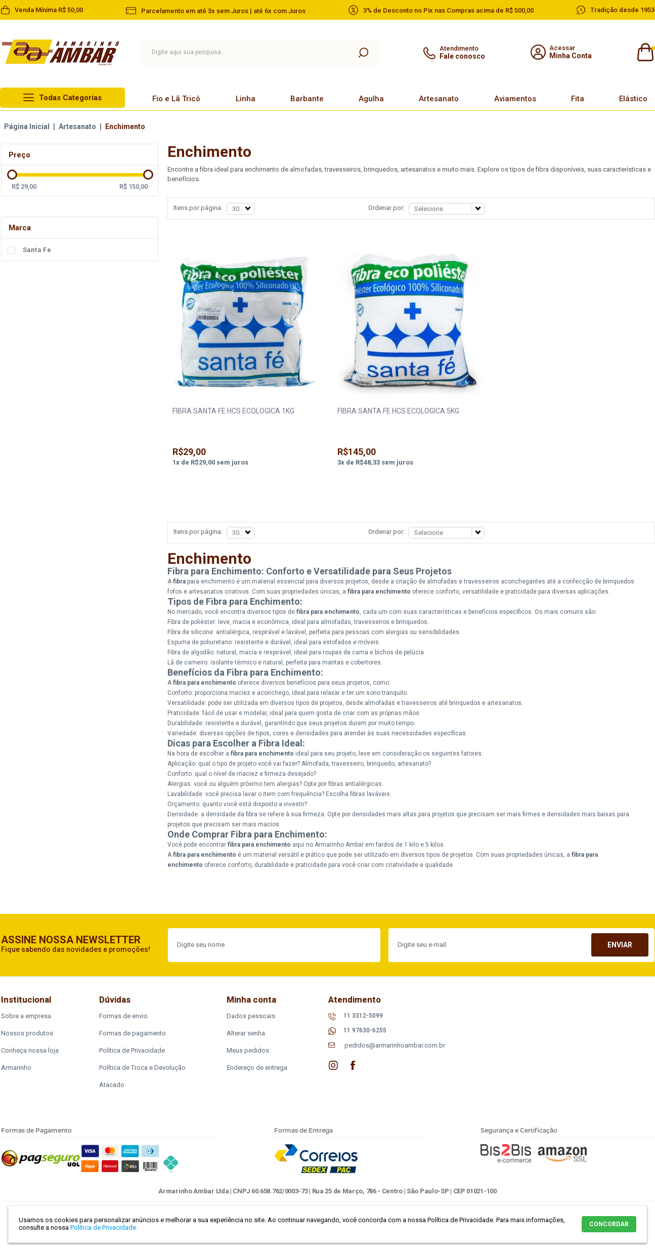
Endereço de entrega (257, 1067)
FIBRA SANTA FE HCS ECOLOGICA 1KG (233, 411)
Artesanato (439, 98)
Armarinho (16, 1067)
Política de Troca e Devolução (142, 1067)
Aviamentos (515, 98)
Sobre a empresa (26, 1016)
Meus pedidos (248, 1050)
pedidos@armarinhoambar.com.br (394, 1045)
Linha (245, 98)
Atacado (111, 1085)
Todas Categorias (70, 97)
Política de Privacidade (132, 1050)
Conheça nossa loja (30, 1050)
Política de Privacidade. (104, 1227)
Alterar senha (246, 1033)
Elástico (633, 98)
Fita (577, 98)
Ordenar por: (386, 208)
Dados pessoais (251, 1016)
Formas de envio (123, 1016)
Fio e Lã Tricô (176, 98)
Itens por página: (198, 208)
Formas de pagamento (132, 1033)
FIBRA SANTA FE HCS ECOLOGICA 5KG (398, 411)
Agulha (371, 98)
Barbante (307, 98)
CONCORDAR (609, 1224)
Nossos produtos (27, 1033)
